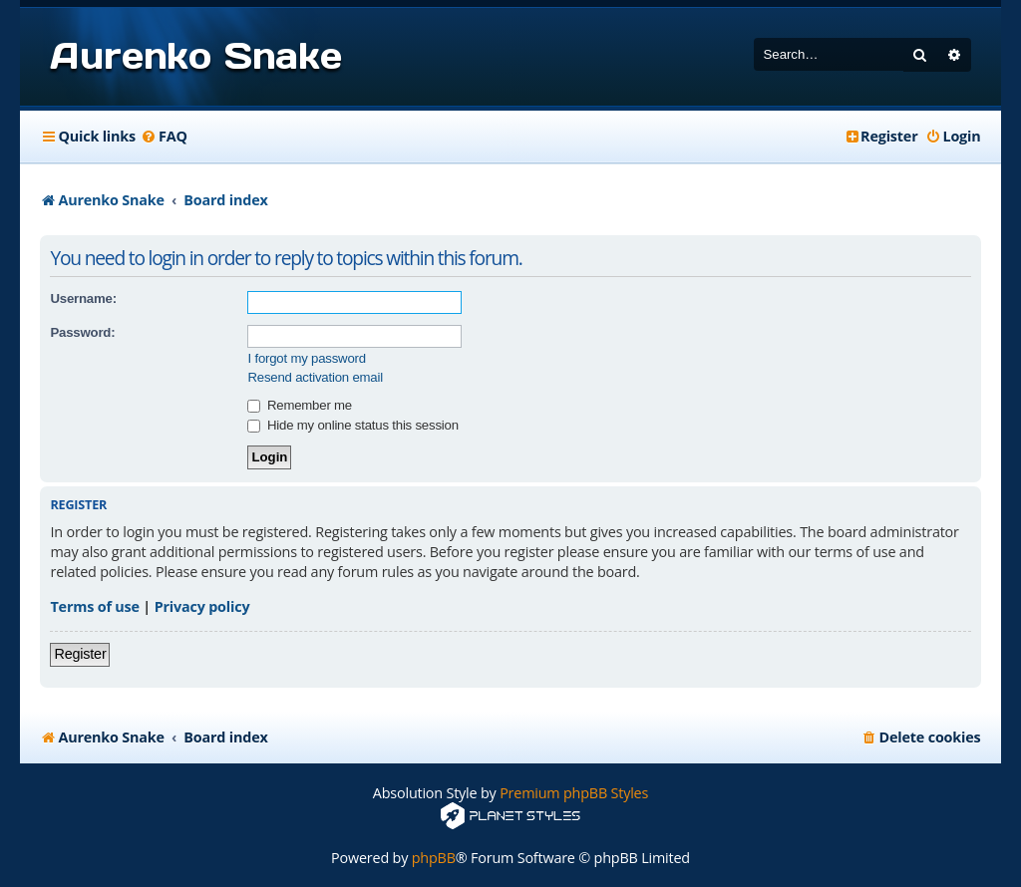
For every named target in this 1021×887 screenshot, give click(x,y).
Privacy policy (202, 606)
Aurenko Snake (195, 56)
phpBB (434, 857)
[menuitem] (164, 136)
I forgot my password (306, 358)
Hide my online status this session (352, 425)
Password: (82, 332)
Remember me (299, 405)
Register (80, 654)
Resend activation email (314, 377)
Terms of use (94, 606)
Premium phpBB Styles (574, 792)
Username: (83, 298)
